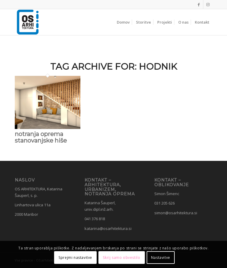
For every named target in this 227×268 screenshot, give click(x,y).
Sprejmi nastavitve (75, 257)
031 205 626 (164, 203)
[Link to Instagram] (207, 4)
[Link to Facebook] (198, 4)
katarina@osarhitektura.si (108, 228)
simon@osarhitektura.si (175, 212)
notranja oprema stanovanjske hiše (41, 137)
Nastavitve (160, 257)
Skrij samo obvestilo (121, 257)
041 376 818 (95, 218)
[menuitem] (123, 22)
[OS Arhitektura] (28, 22)
